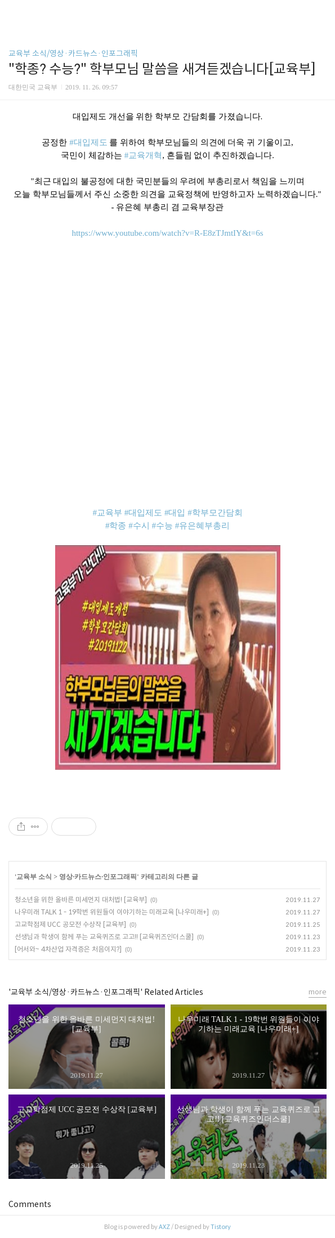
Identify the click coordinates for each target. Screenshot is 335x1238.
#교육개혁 (143, 155)
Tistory (221, 1227)
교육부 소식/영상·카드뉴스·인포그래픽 (73, 53)
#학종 (116, 525)
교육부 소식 (34, 877)
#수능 (162, 525)
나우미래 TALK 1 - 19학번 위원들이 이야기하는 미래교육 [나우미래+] (112, 912)
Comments (29, 1204)
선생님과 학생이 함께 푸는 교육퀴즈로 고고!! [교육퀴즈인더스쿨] (104, 936)
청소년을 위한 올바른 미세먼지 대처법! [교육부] (81, 899)
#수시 (139, 525)
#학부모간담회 (215, 512)
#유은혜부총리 (202, 525)
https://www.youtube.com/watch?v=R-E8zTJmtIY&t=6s (167, 232)
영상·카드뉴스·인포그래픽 (98, 877)
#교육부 (107, 512)
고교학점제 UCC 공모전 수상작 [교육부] (70, 924)
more (318, 992)
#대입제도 (88, 142)
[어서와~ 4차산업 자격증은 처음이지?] (68, 949)
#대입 (175, 512)
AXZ (164, 1227)
